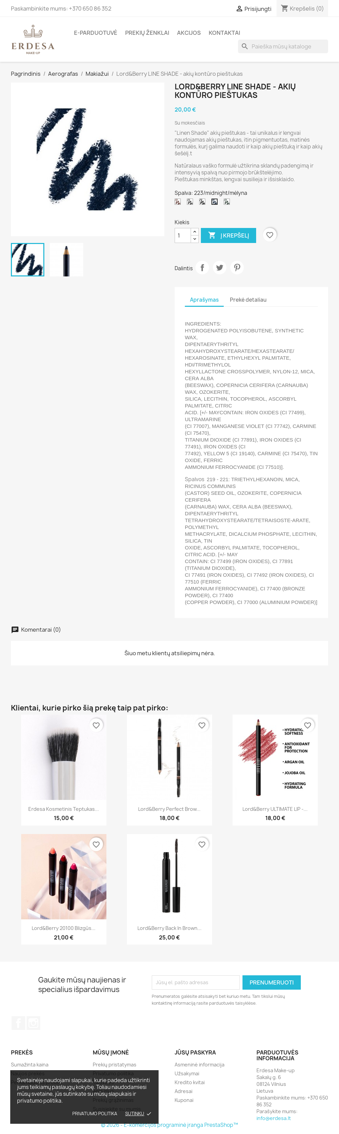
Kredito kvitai (190, 1082)
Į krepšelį (228, 235)
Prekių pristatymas (114, 1064)
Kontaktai (224, 33)
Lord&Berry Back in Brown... (169, 928)
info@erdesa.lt (273, 1118)
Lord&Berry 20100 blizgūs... (63, 928)
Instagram (33, 1023)
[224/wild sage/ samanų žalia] (228, 203)
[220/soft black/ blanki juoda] (191, 203)
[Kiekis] (183, 235)
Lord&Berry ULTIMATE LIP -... (275, 809)
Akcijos (189, 33)
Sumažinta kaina (29, 1064)
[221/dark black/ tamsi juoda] (203, 203)
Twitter (219, 267)
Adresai (183, 1091)
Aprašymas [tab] (204, 299)
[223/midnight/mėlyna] (215, 203)
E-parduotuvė (95, 33)
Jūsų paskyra (195, 1052)
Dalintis (202, 267)
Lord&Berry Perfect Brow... (169, 809)
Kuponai (184, 1100)
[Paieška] (283, 46)
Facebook (18, 1023)
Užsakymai (187, 1073)
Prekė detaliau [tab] (248, 299)
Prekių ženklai (147, 33)
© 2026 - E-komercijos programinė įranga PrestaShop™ (169, 1125)
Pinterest (237, 267)
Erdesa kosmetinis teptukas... (63, 809)
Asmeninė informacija (199, 1064)
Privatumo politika (94, 1113)
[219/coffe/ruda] (179, 203)
